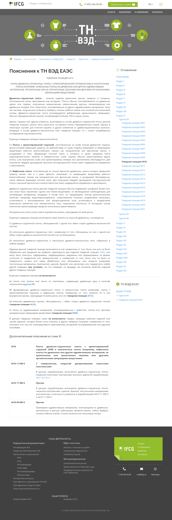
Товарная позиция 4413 (133, 174)
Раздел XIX (121, 262)
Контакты (142, 454)
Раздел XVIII (122, 257)
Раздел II (120, 85)
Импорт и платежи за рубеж (77, 447)
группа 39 (29, 284)
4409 (102, 252)
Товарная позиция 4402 (133, 127)
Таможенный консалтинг (75, 463)
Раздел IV (120, 94)
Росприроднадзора (26, 471)
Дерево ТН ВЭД (123, 291)
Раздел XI (120, 227)
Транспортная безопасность (26, 489)
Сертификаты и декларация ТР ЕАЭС (30, 482)
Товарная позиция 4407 (133, 148)
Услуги (141, 443)
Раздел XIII (121, 236)
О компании (144, 447)
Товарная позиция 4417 (133, 191)
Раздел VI (120, 102)
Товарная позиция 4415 (133, 183)
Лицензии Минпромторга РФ (26, 451)
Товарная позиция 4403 (133, 131)
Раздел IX (120, 115)
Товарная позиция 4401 (133, 122)
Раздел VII (121, 107)
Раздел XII (121, 231)
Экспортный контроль (23, 478)
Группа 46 (124, 218)
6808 (74, 313)
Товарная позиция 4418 (133, 196)
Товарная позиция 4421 (133, 209)
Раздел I (120, 81)
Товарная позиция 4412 (133, 170)
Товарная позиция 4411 (133, 166)
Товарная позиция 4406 (133, 144)
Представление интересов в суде (79, 467)
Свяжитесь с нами (123, 4)
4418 (32, 304)
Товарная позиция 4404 (133, 135)
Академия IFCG (70, 499)
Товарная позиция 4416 (133, 187)
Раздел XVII (121, 253)
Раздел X (120, 223)
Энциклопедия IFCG (22, 499)
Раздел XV (121, 244)
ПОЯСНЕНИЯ (122, 76)
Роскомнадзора (24, 464)
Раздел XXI (121, 270)
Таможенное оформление (75, 451)
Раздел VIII (121, 111)
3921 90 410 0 (43, 377)
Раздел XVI (121, 249)
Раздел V (120, 98)
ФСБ (19, 458)
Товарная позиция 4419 (133, 200)
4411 (84, 130)
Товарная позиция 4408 (133, 153)
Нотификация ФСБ (21, 447)
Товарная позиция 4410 (130, 299)
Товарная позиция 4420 (133, 204)
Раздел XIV (121, 240)
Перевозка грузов (72, 454)
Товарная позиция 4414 (133, 178)
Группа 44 (124, 119)
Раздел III (120, 89)
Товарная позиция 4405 (133, 140)
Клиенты (142, 450)
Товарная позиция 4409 (133, 157)
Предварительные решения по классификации (78, 471)
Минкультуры (23, 475)
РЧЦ (19, 461)
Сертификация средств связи (26, 485)
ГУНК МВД (22, 468)
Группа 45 (124, 214)
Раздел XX (121, 266)
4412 (90, 295)
